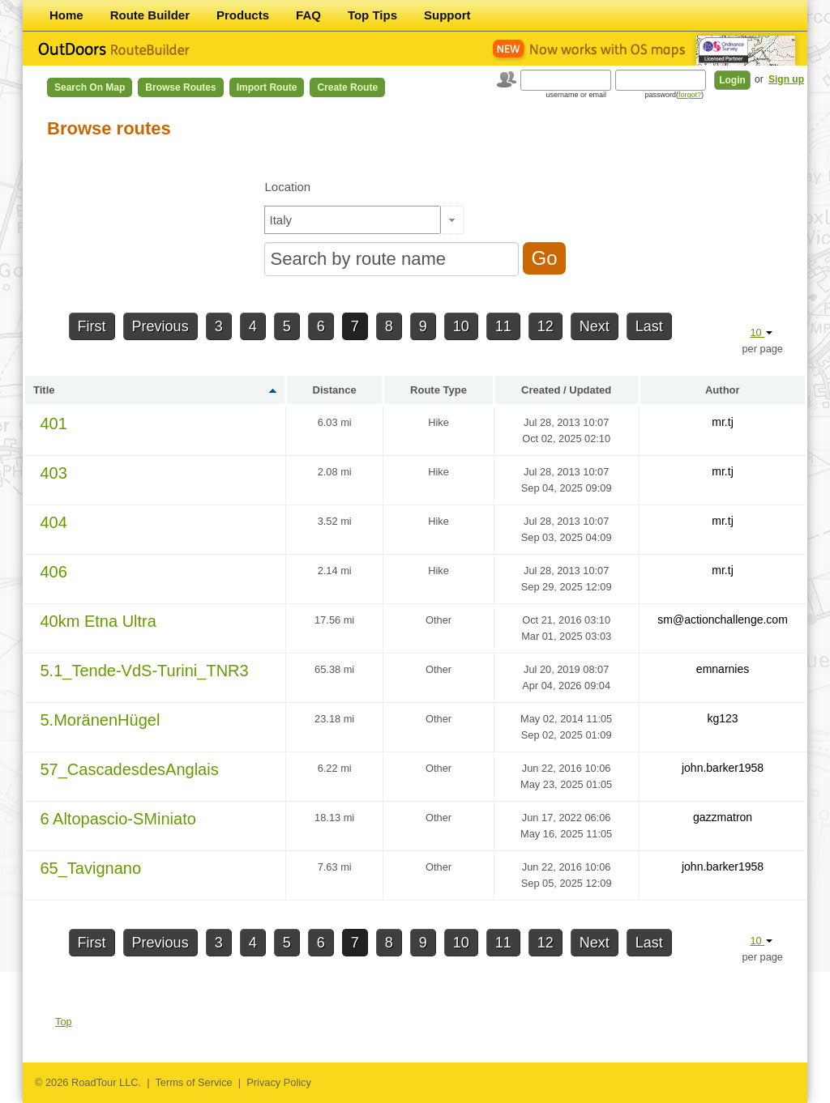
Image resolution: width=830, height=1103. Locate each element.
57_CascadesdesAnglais (130, 769)
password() (674, 95)
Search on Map (89, 87)
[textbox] (352, 220)
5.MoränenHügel (100, 720)
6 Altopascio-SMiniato (118, 819)
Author (722, 390)
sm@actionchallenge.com (722, 619)
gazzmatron (722, 817)
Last (649, 326)
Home (66, 15)
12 (545, 326)
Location (287, 187)
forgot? (689, 95)
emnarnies (722, 668)
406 (54, 572)
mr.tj (722, 421)
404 (54, 522)
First (92, 326)
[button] (451, 220)
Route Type (438, 390)
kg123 (722, 718)
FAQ (308, 15)
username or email (575, 95)
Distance (335, 390)
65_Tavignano (91, 868)
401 (54, 423)
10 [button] (761, 332)
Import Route (267, 87)
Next (595, 326)
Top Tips (372, 15)
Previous (160, 326)
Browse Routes (180, 87)
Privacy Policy (278, 1082)
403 (54, 473)
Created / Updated (566, 390)
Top (63, 1022)
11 (503, 326)
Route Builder (150, 15)
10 (461, 326)
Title (44, 390)
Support (447, 15)
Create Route (347, 87)
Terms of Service (193, 1082)
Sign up (786, 79)
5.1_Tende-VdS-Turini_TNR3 (145, 670)
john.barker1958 (723, 767)
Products (242, 15)
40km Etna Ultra (98, 621)
